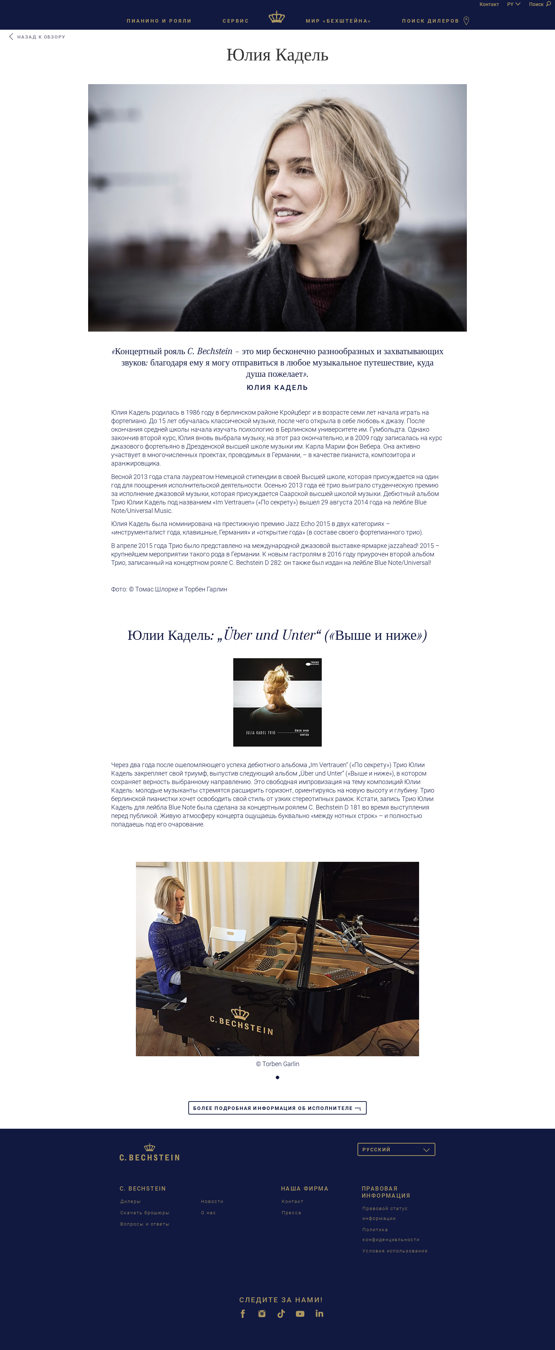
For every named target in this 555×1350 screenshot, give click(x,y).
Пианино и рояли (159, 21)
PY (510, 4)
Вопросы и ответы (145, 1224)
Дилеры (130, 1201)
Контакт (489, 4)
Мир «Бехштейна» (339, 21)
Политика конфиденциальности (391, 1234)
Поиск (540, 4)
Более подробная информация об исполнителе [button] (277, 1108)
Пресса (292, 1212)
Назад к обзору (36, 37)
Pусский (398, 1150)
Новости (212, 1201)
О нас (208, 1212)
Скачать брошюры (145, 1212)
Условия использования (395, 1250)
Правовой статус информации (385, 1213)
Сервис (236, 21)
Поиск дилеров (437, 21)
